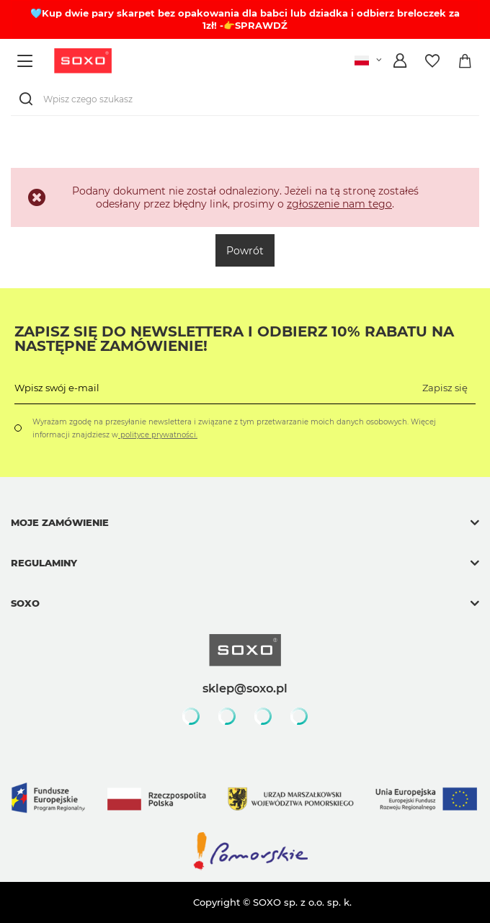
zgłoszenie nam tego (339, 203)
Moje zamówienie (60, 522)
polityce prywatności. (157, 435)
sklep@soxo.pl (245, 688)
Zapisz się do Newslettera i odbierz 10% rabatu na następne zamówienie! (234, 338)
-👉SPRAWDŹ (254, 25)
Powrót (245, 250)
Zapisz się (445, 387)
